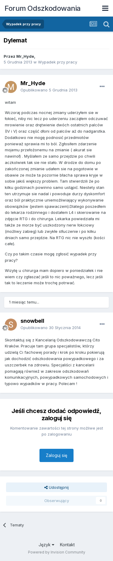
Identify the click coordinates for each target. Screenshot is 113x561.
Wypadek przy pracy (57, 62)
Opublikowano (48, 90)
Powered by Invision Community (56, 552)
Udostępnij (56, 487)
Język (46, 544)
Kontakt (67, 544)
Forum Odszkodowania (43, 8)
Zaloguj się (56, 455)
